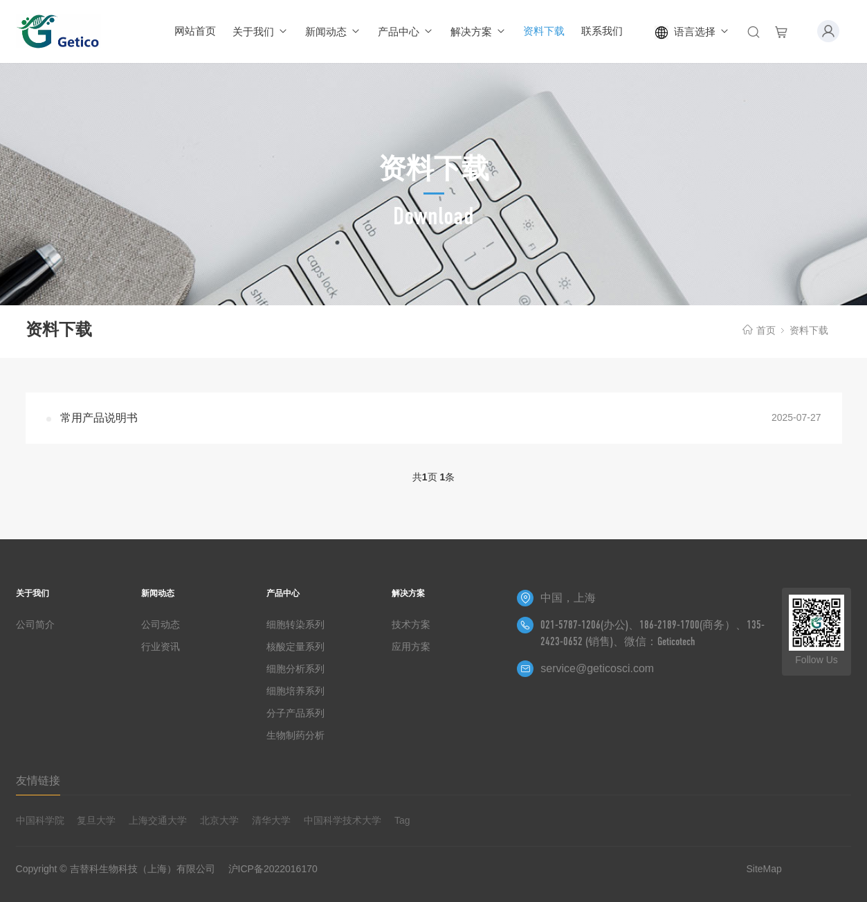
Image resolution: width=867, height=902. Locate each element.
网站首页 (195, 31)
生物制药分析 (295, 735)
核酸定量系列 (295, 646)
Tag (402, 820)
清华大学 (271, 820)
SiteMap (763, 868)
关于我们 (260, 31)
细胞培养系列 (295, 690)
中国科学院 (40, 820)
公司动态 (160, 624)
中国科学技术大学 (342, 820)
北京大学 (219, 820)
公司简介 (35, 624)
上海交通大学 (158, 820)
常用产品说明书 (99, 418)
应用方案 (411, 646)
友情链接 (38, 780)
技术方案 (411, 624)
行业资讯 (160, 646)
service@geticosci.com (597, 668)
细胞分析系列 (295, 668)
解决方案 (478, 31)
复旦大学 (96, 820)
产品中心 (406, 31)
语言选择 (692, 32)
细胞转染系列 (295, 624)
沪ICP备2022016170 (273, 868)
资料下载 (544, 31)
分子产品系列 (295, 713)
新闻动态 (333, 31)
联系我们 (602, 31)
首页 (766, 330)
